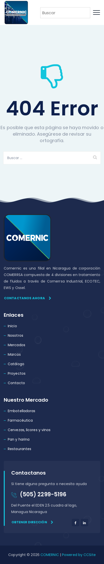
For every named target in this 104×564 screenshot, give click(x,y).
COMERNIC (49, 554)
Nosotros (15, 335)
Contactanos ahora (27, 298)
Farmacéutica (20, 420)
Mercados (16, 344)
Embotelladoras (21, 410)
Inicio (12, 325)
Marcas (14, 354)
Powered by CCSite (78, 554)
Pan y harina (19, 439)
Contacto (16, 382)
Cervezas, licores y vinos (29, 429)
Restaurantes (19, 448)
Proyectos (17, 373)
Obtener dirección (32, 522)
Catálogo (16, 363)
